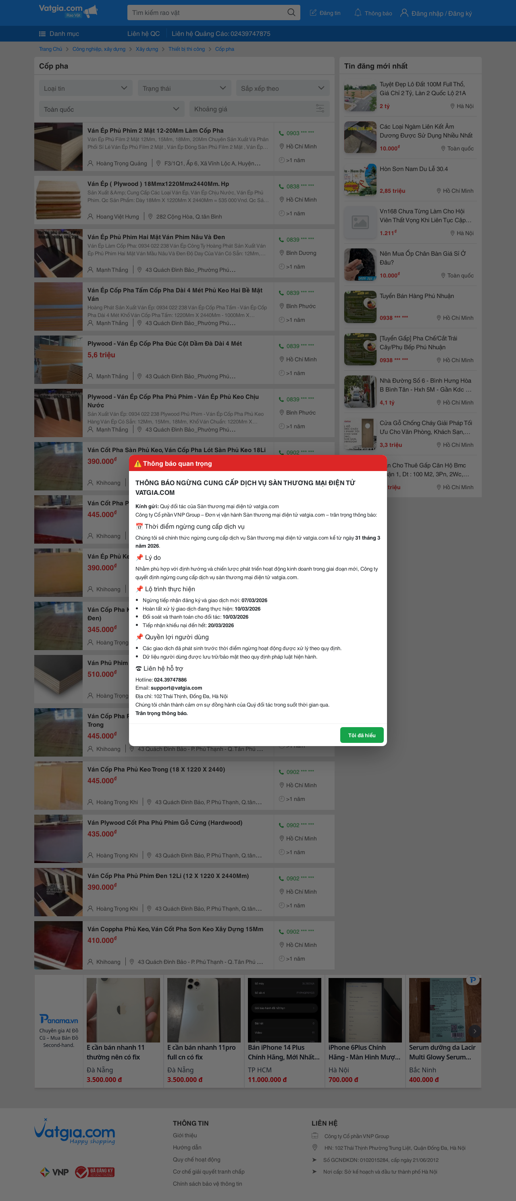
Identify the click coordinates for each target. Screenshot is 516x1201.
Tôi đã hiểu (362, 734)
